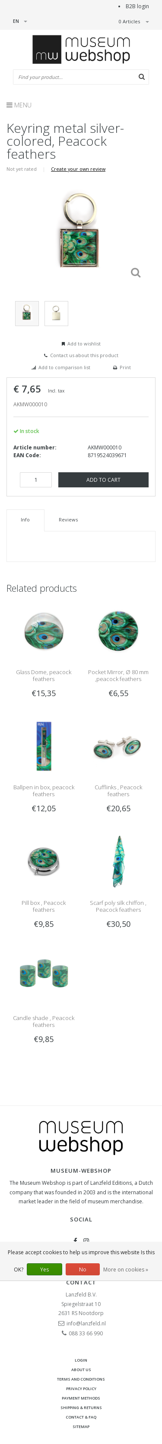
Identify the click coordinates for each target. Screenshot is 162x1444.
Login (81, 1360)
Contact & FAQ (81, 1417)
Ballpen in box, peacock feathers (43, 790)
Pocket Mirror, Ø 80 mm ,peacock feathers (118, 675)
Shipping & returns (81, 1407)
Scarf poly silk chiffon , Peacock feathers (118, 906)
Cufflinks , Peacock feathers (118, 790)
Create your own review (78, 169)
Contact (81, 1282)
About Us (81, 1369)
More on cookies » (125, 1269)
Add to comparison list (64, 367)
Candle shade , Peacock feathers (43, 1021)
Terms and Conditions (81, 1379)
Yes (44, 1269)
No (82, 1269)
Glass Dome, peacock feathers (43, 675)
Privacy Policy (81, 1388)
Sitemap (81, 1426)
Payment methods (81, 1398)
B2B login (137, 6)
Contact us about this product (84, 355)
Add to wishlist (84, 343)
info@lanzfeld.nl (86, 1323)
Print (125, 367)
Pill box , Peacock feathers (44, 906)
